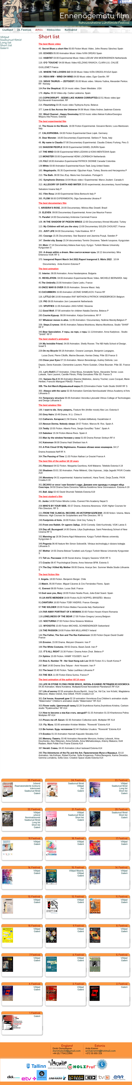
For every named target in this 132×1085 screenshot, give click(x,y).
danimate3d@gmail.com (67, 1051)
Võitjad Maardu (76, 871)
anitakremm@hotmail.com (100, 1051)
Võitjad (4, 37)
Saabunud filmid (11, 40)
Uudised (7, 30)
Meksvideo (54, 30)
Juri (82, 788)
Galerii (4, 48)
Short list (6, 45)
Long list (5, 42)
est (127, 5)
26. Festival (24, 30)
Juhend (36, 783)
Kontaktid (71, 30)
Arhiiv (39, 30)
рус (117, 5)
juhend (37, 815)
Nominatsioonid (32, 817)
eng (122, 5)
